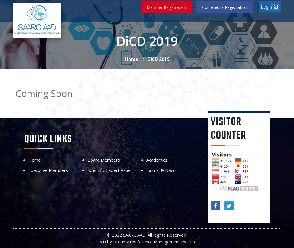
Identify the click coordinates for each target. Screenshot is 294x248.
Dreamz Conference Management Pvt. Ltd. (155, 242)
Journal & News (161, 170)
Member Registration (166, 7)
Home (131, 59)
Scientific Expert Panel (109, 170)
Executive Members (48, 170)
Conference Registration (224, 7)
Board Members (104, 160)
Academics (156, 160)
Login (269, 7)
